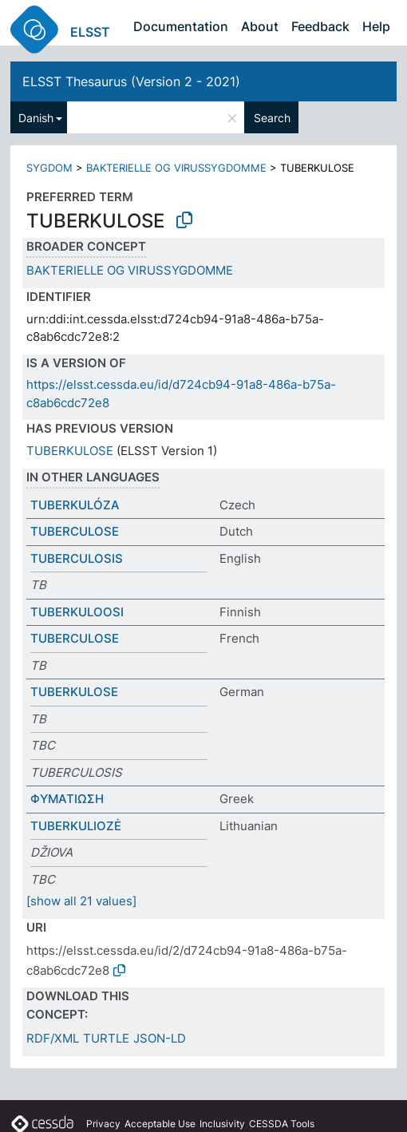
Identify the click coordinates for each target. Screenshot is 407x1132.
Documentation (180, 26)
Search (272, 118)
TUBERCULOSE (74, 531)
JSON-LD (159, 1038)
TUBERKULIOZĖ (75, 825)
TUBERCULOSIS (76, 558)
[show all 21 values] (81, 900)
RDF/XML (52, 1038)
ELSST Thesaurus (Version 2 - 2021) (131, 81)
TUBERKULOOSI (77, 611)
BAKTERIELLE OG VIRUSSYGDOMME (176, 167)
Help (376, 26)
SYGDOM (49, 167)
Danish (35, 118)
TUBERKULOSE (69, 450)
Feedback (320, 26)
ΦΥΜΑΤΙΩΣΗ (67, 798)
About (260, 26)
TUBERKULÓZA (75, 505)
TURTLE (106, 1038)
